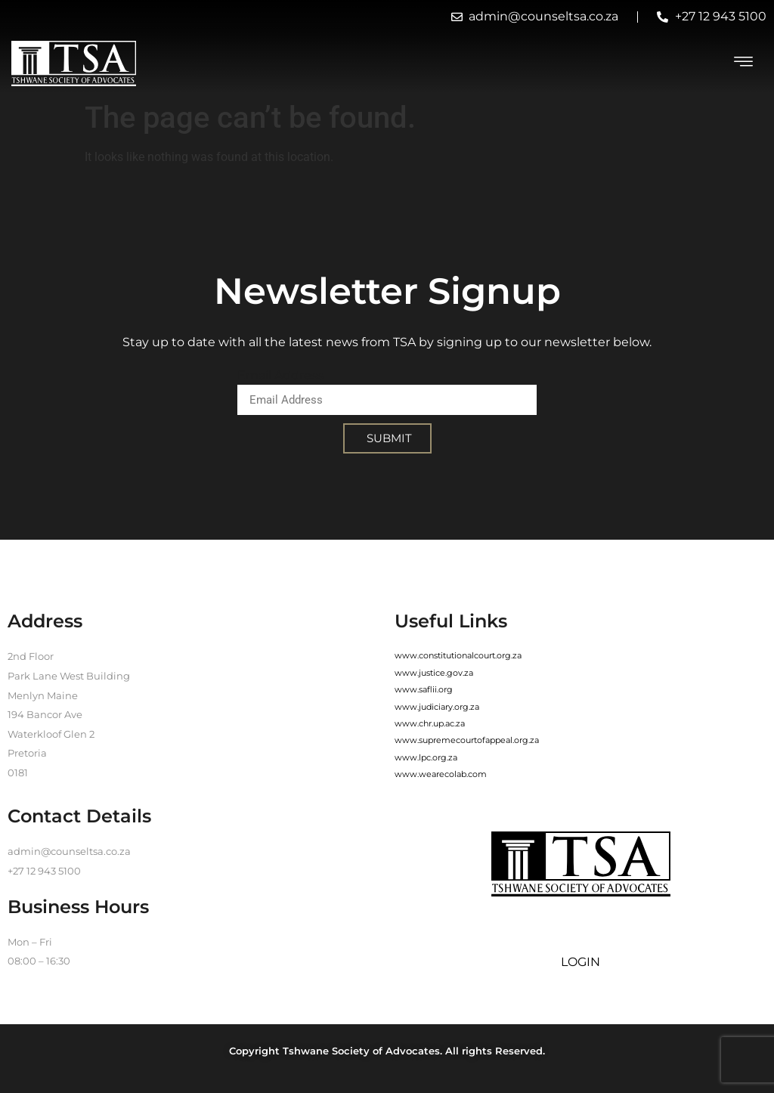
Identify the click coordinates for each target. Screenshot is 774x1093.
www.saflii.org (424, 689)
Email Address (280, 375)
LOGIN (580, 962)
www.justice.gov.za (434, 672)
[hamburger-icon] (744, 63)
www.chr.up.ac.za (430, 723)
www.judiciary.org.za (437, 706)
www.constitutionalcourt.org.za (458, 655)
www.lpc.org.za (426, 757)
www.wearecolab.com (441, 774)
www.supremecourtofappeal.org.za (467, 740)
